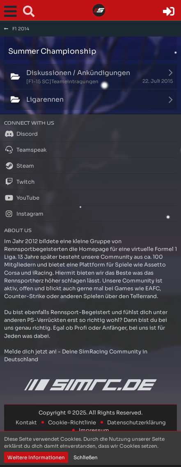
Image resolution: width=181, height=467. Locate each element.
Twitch (19, 182)
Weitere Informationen (36, 457)
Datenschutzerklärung (136, 422)
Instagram (24, 214)
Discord (21, 134)
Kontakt (26, 422)
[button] (12, 11)
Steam (19, 166)
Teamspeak (25, 150)
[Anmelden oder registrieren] (168, 11)
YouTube (21, 198)
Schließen (85, 457)
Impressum (94, 430)
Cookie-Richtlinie (72, 422)
